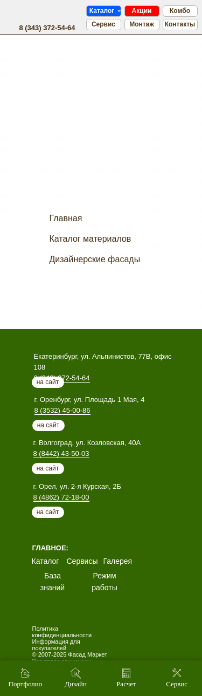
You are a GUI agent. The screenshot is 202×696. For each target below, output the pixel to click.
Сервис (103, 24)
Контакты (180, 24)
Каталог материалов (90, 238)
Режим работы (104, 581)
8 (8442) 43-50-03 (61, 453)
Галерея (118, 561)
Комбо (180, 11)
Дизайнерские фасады (95, 259)
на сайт (48, 425)
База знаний (52, 581)
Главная (66, 218)
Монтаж (141, 24)
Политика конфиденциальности (62, 631)
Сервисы (82, 561)
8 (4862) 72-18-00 (61, 497)
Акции (142, 11)
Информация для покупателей (56, 644)
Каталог (102, 11)
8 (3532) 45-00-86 (62, 410)
